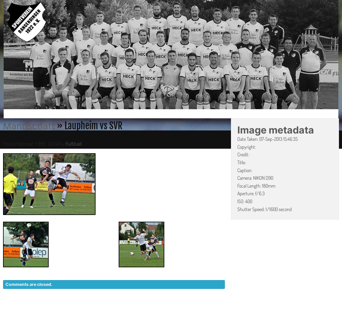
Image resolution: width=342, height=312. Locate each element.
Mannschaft (29, 125)
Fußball (73, 144)
